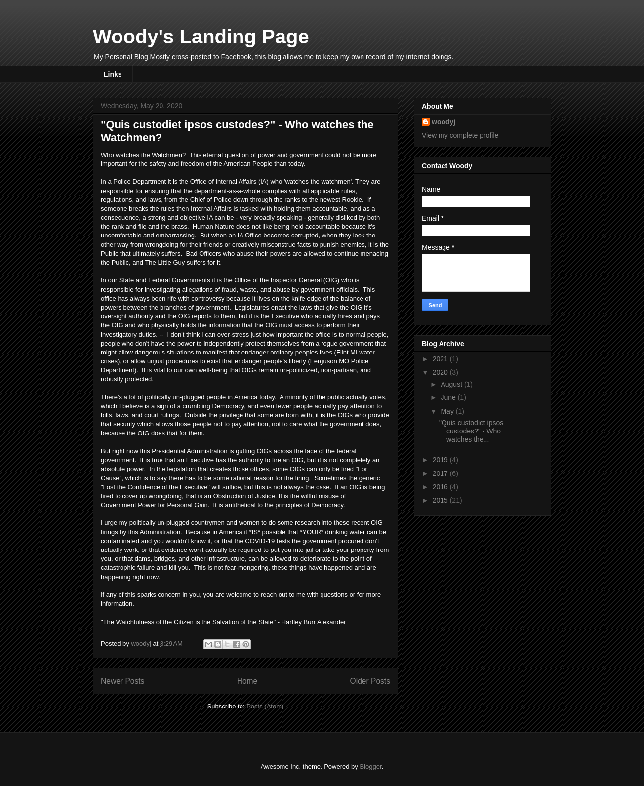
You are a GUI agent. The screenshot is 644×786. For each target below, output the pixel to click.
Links (113, 74)
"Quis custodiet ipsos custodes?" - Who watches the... (471, 431)
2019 (441, 460)
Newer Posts (122, 681)
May (448, 411)
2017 (441, 473)
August (452, 384)
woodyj (443, 122)
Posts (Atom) (264, 706)
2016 (441, 487)
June (449, 397)
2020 (441, 372)
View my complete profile (460, 135)
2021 (441, 359)
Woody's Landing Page (201, 36)
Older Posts (370, 681)
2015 (441, 500)
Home (247, 681)
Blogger (370, 766)
